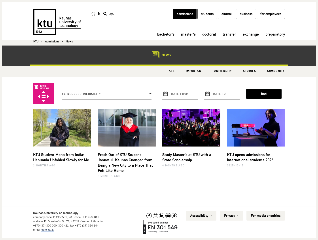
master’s (188, 34)
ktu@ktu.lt (47, 229)
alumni (226, 14)
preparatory (275, 34)
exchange (251, 34)
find (264, 94)
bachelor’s (165, 34)
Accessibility (201, 215)
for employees (270, 14)
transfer (229, 34)
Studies (249, 71)
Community (276, 71)
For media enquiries (265, 215)
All (172, 71)
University (223, 71)
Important (194, 71)
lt (99, 13)
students (207, 14)
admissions (185, 14)
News (159, 54)
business (246, 14)
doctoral (209, 34)
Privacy (231, 215)
